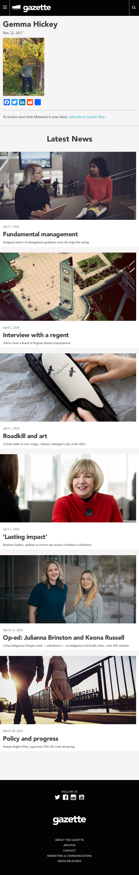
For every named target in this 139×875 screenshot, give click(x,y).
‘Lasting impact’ (25, 536)
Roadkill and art (25, 436)
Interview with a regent (36, 335)
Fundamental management (40, 234)
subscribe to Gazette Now (87, 117)
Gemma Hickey (30, 24)
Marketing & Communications (69, 855)
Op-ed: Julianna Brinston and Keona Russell (63, 637)
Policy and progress (30, 738)
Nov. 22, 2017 (13, 33)
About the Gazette (69, 839)
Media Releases (69, 861)
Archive (69, 845)
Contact (69, 850)
